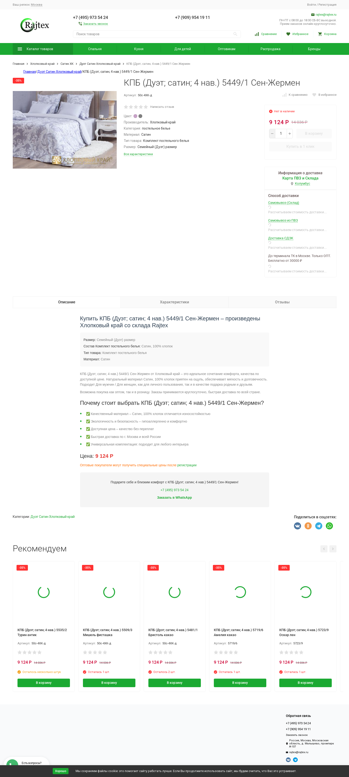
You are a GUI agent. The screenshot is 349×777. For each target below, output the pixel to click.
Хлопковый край (42, 63)
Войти (311, 4)
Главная (18, 63)
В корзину (314, 133)
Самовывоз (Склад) (283, 203)
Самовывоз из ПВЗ (283, 220)
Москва (36, 4)
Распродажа (270, 49)
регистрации (187, 465)
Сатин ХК (66, 63)
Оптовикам (226, 49)
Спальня (95, 49)
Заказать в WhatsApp (174, 497)
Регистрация (327, 4)
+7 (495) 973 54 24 (174, 490)
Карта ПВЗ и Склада (300, 178)
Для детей (182, 49)
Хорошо (60, 771)
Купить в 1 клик (300, 146)
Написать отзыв (162, 107)
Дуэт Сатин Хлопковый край (100, 63)
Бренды (314, 49)
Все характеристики (138, 154)
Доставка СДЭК (280, 238)
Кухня (138, 49)
